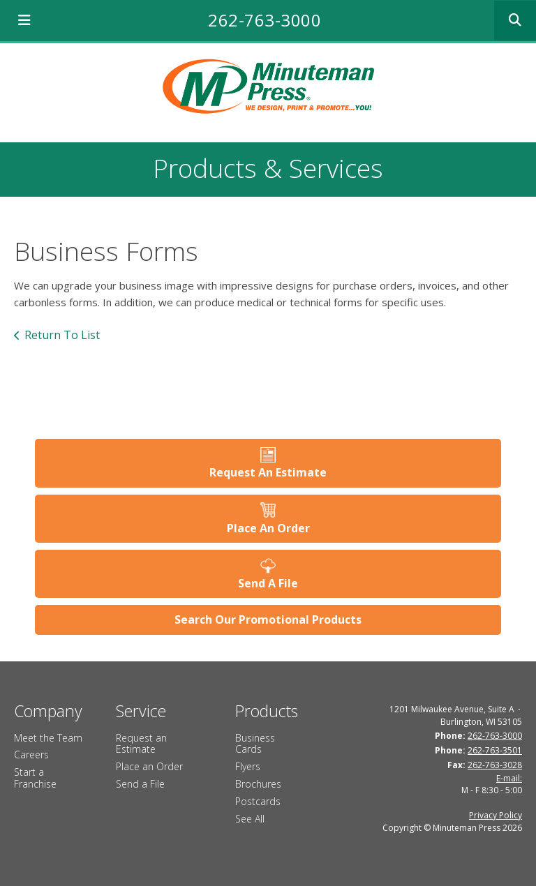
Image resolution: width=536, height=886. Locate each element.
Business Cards (255, 743)
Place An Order (268, 528)
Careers (31, 754)
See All (250, 818)
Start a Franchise (35, 777)
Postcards (258, 801)
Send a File (140, 783)
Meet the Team (48, 737)
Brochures (258, 783)
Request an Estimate (141, 743)
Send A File (268, 583)
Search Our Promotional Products (268, 619)
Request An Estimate (268, 472)
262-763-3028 (495, 765)
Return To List (62, 335)
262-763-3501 (495, 750)
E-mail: (509, 778)
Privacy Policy (495, 815)
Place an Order (149, 766)
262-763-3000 (264, 19)
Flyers (247, 766)
